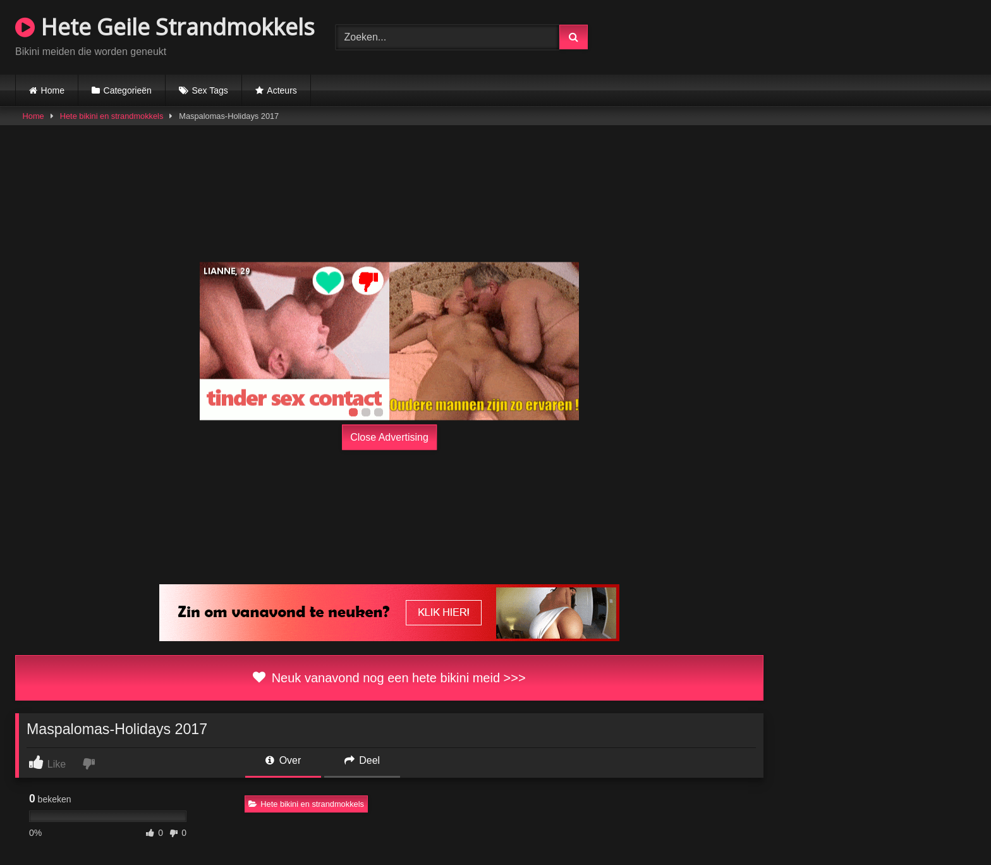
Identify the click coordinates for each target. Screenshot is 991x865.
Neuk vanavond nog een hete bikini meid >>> (389, 678)
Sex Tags (210, 90)
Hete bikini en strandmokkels (112, 116)
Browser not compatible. (828, 35)
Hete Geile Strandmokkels (165, 26)
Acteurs (281, 90)
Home (52, 90)
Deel (362, 760)
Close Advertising (389, 437)
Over (283, 760)
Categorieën (128, 90)
